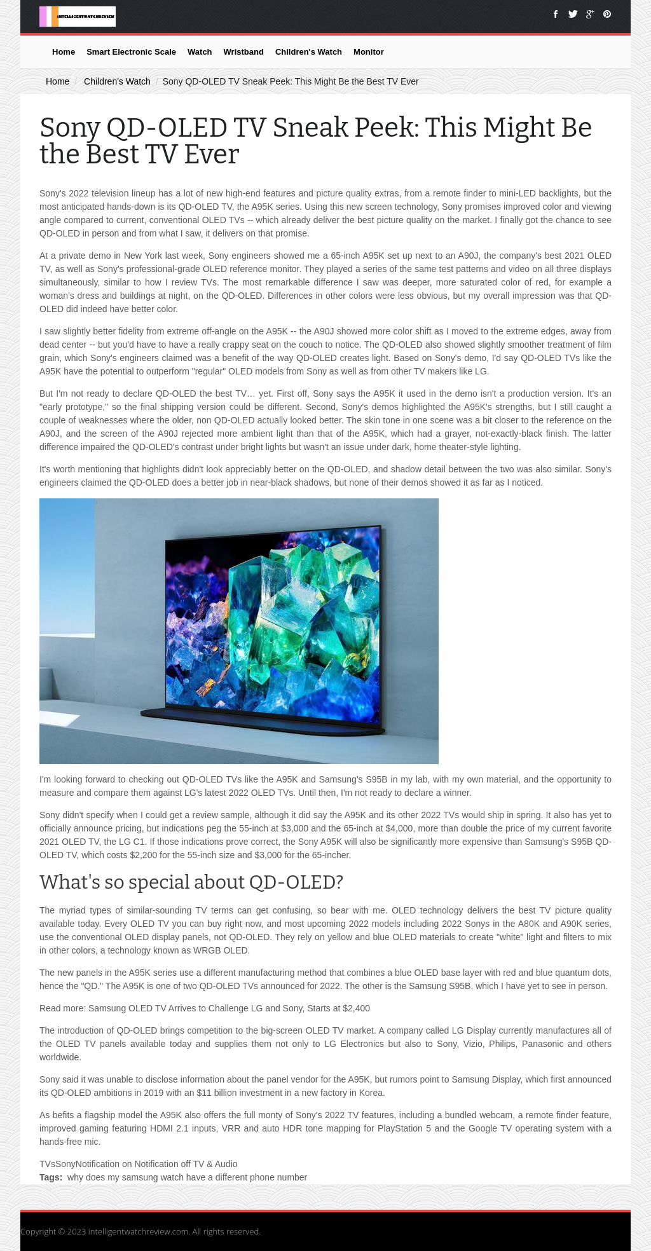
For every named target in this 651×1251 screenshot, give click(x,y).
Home (63, 52)
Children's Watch (308, 52)
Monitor (368, 52)
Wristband (244, 52)
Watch (200, 52)
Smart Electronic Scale (131, 52)
